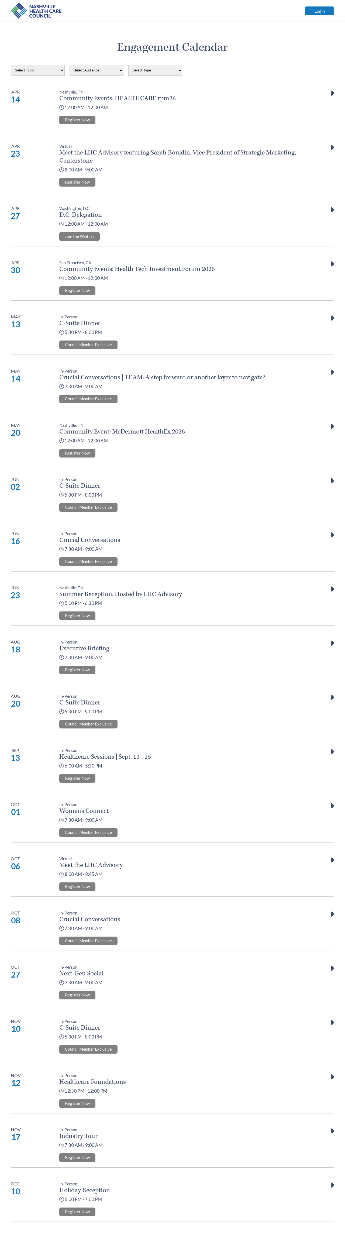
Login (320, 10)
